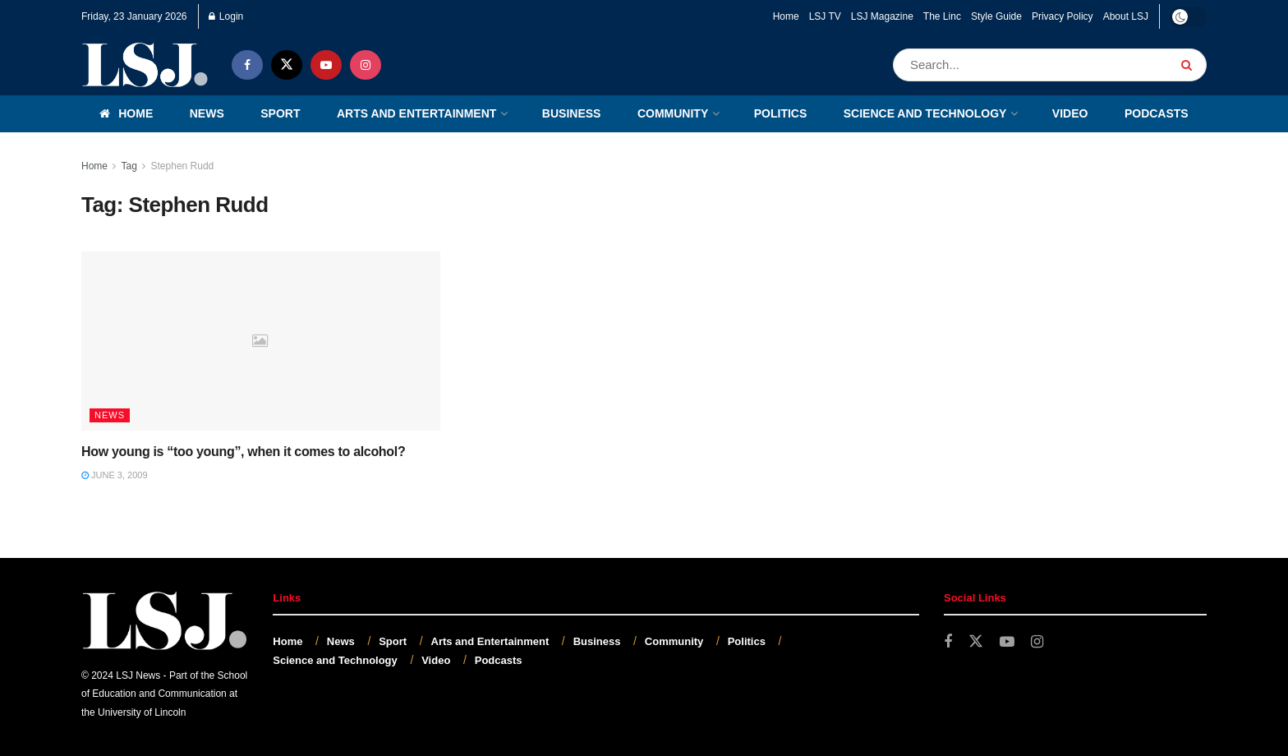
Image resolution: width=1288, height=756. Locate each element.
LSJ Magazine (882, 16)
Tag (128, 166)
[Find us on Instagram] (365, 65)
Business (571, 113)
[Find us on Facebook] (247, 65)
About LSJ (1125, 16)
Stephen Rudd (182, 166)
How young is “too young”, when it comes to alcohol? (243, 452)
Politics (780, 113)
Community (672, 113)
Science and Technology (925, 113)
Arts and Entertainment (416, 113)
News (207, 113)
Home (786, 16)
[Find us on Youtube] (326, 65)
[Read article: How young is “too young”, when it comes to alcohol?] (260, 341)
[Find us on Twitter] (286, 65)
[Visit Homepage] (145, 64)
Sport (280, 113)
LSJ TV (825, 16)
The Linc (942, 16)
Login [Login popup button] (226, 16)
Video (1070, 113)
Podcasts (1157, 113)
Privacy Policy (1062, 16)
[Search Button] (1190, 64)
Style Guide (996, 16)
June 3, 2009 (114, 475)
